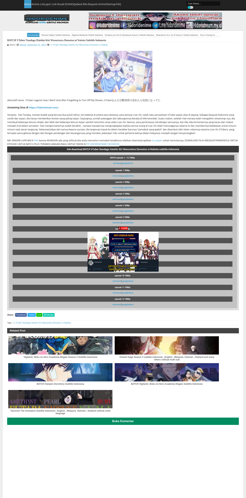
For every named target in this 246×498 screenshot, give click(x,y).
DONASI (89, 4)
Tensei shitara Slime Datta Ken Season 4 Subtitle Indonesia (209, 288)
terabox (88, 191)
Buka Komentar (94, 422)
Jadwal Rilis (106, 4)
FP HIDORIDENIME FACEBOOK (96, 172)
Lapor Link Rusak (69, 4)
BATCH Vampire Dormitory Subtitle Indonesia (111, 386)
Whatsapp (68, 343)
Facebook (41, 343)
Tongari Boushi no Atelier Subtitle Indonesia (202, 358)
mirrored (88, 204)
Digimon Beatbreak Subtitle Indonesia (87, 36)
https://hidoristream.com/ (64, 113)
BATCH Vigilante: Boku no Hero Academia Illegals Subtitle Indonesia (145, 387)
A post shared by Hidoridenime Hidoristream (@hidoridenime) (202, 269)
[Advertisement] (191, 96)
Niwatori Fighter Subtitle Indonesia (55, 36)
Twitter (51, 343)
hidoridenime (46, 494)
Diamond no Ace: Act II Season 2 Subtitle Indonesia (177, 36)
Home (31, 4)
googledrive (99, 191)
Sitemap (148, 4)
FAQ (161, 4)
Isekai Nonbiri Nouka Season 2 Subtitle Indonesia (204, 306)
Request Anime (128, 4)
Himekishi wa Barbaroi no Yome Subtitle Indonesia (205, 341)
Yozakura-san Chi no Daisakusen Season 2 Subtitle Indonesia (129, 36)
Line (59, 343)
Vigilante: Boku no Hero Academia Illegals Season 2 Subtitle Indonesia (43, 387)
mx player (52, 168)
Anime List (46, 4)
